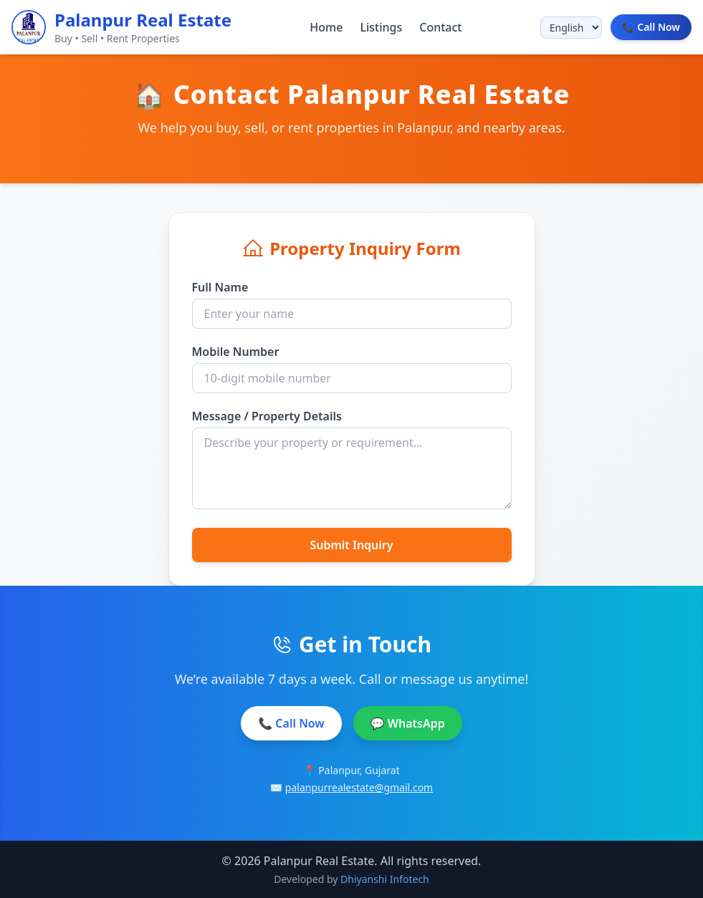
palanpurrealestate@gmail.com (359, 787)
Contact (440, 27)
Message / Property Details (267, 416)
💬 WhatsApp (407, 723)
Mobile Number (235, 351)
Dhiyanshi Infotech (384, 879)
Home (326, 27)
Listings (381, 27)
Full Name (220, 287)
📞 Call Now (291, 723)
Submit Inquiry (351, 545)
